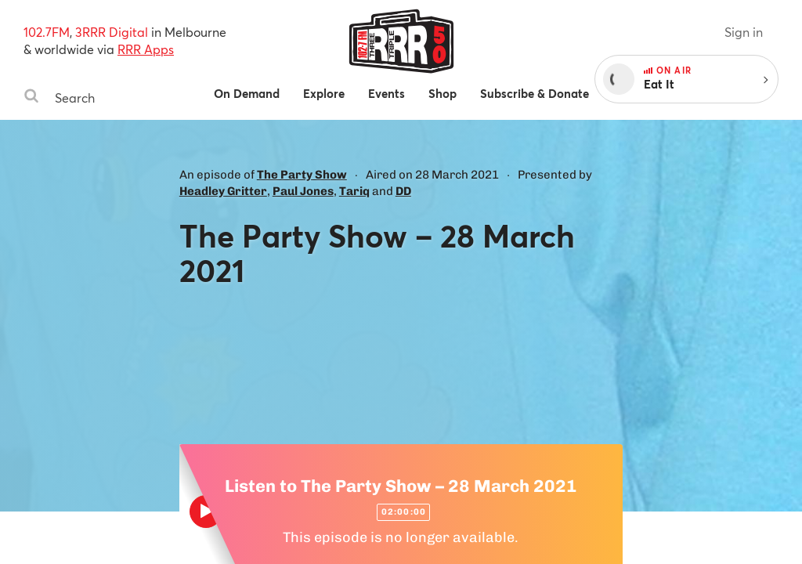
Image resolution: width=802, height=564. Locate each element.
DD (403, 191)
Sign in (743, 32)
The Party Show (302, 175)
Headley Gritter (223, 191)
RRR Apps (145, 49)
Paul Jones (303, 191)
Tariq (354, 191)
